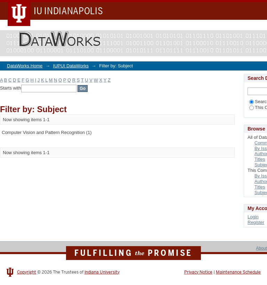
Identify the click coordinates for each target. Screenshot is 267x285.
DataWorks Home (24, 65)
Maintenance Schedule (238, 272)
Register (256, 222)
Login (253, 216)
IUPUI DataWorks (71, 65)
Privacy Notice (198, 272)
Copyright (26, 272)
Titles (259, 159)
